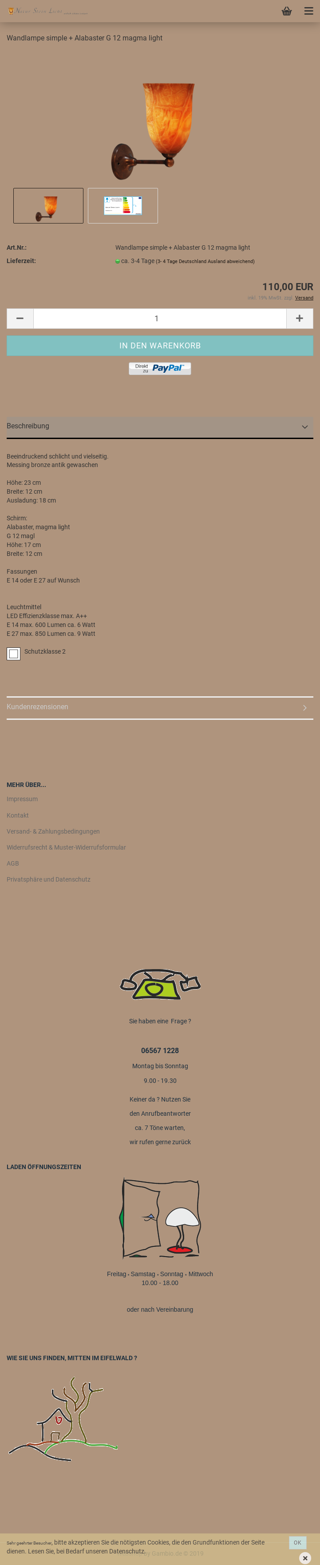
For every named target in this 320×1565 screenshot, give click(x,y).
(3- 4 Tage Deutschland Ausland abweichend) (205, 261)
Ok (298, 1543)
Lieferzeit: (21, 260)
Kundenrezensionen (37, 707)
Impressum (22, 798)
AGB (13, 863)
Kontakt (18, 815)
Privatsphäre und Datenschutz (49, 879)
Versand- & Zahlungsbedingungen (53, 831)
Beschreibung (28, 426)
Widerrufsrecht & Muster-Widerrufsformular (66, 847)
